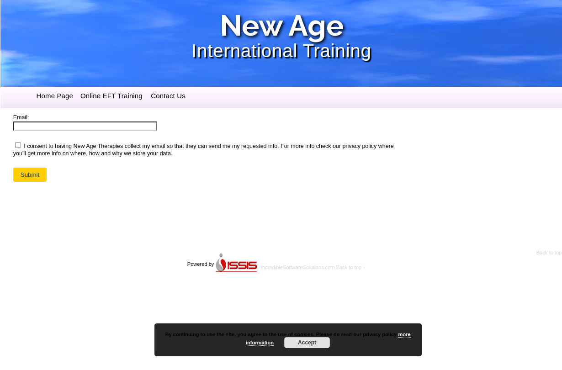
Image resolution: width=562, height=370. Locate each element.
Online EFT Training (111, 96)
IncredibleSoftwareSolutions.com (298, 267)
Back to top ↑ (351, 267)
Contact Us (168, 96)
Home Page (55, 96)
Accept (307, 342)
